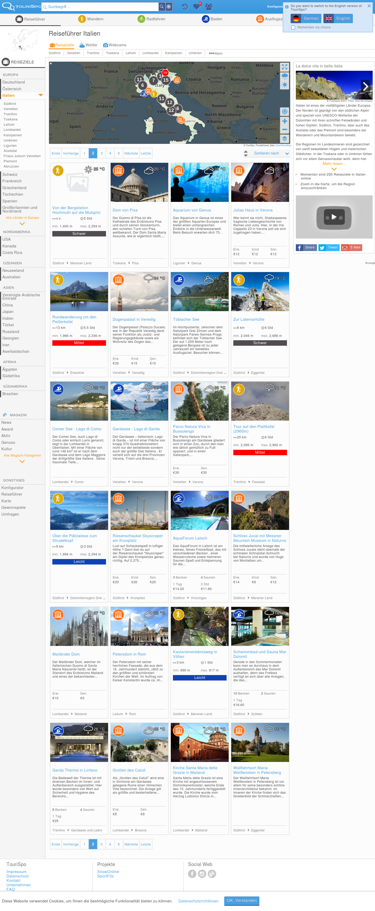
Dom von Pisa (125, 210)
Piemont (10, 161)
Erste (56, 153)
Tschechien (12, 194)
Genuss (8, 443)
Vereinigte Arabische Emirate (21, 297)
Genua (196, 263)
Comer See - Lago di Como (76, 429)
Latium (131, 53)
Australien (11, 277)
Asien (8, 288)
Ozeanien (12, 263)
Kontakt (14, 881)
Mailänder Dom (66, 654)
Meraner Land (80, 263)
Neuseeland (13, 271)
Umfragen (10, 514)
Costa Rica (12, 253)
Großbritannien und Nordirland (19, 209)
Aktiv (5, 436)
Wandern (94, 19)
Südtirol (54, 53)
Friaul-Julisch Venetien (22, 156)
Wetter (92, 45)
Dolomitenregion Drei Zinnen (212, 373)
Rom (132, 714)
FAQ (11, 889)
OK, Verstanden (242, 901)
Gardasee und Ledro (86, 830)
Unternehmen (19, 885)
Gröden (256, 714)
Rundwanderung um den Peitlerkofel (74, 319)
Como (79, 482)
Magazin (18, 415)
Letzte (146, 153)
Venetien (73, 53)
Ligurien (10, 145)
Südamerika (15, 386)
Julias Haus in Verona (253, 210)
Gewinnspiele (13, 508)
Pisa (135, 263)
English (343, 19)
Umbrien (195, 53)
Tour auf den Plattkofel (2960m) (253, 429)
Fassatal (258, 482)
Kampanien (173, 53)
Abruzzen (11, 166)
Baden (216, 19)
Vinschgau (199, 598)
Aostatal (10, 151)
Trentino (93, 53)
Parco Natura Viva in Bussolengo (191, 429)
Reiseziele (64, 45)
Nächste (131, 153)
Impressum (17, 872)
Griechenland (14, 188)
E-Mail (355, 247)
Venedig (138, 373)
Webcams (118, 45)
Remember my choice (313, 27)
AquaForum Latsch (190, 538)
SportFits (105, 876)
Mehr (219, 53)
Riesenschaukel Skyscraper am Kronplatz (138, 538)
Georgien (10, 338)
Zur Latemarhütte (249, 320)
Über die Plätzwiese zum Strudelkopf (74, 538)
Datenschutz (18, 876)
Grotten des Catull (129, 770)
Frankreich (12, 181)
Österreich (11, 89)
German (311, 19)
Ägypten (9, 369)
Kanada (9, 246)
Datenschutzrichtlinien (198, 901)
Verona (258, 263)
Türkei (8, 325)
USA (6, 239)
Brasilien (10, 394)
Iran (5, 345)
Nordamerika (16, 232)
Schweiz (9, 175)
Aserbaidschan (15, 352)
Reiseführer (34, 19)
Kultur (6, 449)
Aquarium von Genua (192, 210)
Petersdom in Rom (129, 654)
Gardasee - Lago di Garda (136, 429)
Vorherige (71, 153)
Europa (10, 75)
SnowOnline (108, 872)
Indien (8, 318)
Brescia (140, 830)
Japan (8, 312)
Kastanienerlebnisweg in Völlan (195, 654)
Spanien (9, 201)
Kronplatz (137, 598)
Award (7, 429)
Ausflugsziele (276, 19)
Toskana (112, 53)
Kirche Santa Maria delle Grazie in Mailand (195, 770)
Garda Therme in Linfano (74, 770)
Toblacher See (186, 320)
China (7, 305)
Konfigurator (12, 488)
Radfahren (155, 19)
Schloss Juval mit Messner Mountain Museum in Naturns (259, 538)
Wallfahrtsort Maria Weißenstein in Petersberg (257, 770)
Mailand (81, 714)
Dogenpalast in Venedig (134, 320)
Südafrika (11, 376)
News (6, 423)
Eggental (258, 373)
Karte (6, 501)
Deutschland (13, 82)
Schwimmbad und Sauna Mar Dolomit (259, 654)
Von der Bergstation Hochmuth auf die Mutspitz (76, 210)
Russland (10, 332)
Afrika (9, 362)
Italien (8, 96)
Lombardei (150, 53)
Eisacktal (77, 373)
